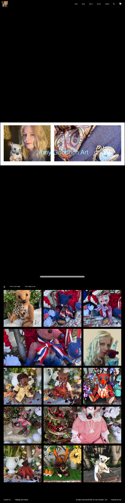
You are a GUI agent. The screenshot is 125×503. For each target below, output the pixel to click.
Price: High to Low (30, 286)
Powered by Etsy (116, 500)
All (4, 286)
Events (99, 4)
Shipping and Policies (21, 500)
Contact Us (7, 500)
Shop (76, 4)
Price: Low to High (15, 286)
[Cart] (120, 4)
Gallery (107, 4)
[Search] (114, 4)
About (91, 4)
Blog (83, 4)
